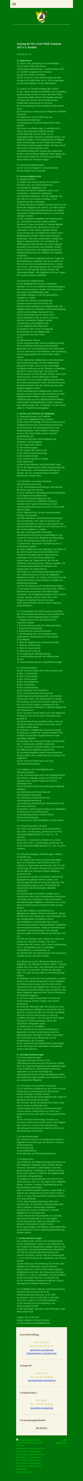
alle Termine (41, 1428)
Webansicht (61, 1443)
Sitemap (37, 1440)
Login (64, 1440)
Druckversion (24, 1440)
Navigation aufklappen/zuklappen (41, 4)
